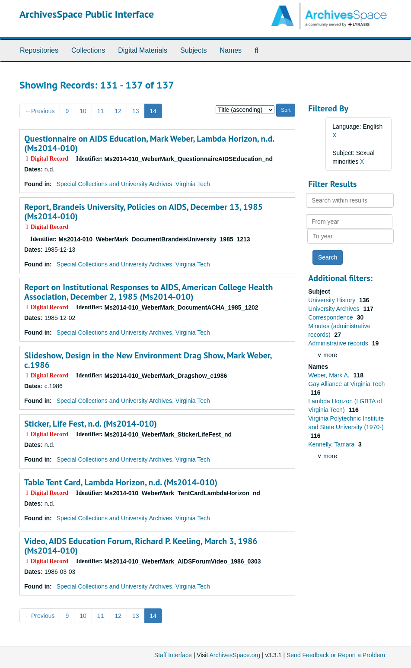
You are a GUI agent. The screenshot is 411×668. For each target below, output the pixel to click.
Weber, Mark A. (329, 375)
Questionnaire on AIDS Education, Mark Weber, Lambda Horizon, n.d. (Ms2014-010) (149, 143)
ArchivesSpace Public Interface (86, 14)
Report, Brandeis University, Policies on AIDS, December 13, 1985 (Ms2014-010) (143, 211)
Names (231, 50)
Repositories (39, 50)
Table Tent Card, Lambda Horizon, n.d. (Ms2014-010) (120, 482)
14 (153, 111)
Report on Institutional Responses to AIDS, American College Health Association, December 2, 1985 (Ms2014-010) (148, 292)
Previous (39, 111)
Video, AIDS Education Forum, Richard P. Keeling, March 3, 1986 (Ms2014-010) (141, 545)
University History (332, 300)
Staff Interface (173, 655)
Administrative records (339, 343)
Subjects (193, 50)
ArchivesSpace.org (234, 655)
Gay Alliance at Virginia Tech (346, 383)
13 (135, 111)
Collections (88, 50)
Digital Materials (142, 50)
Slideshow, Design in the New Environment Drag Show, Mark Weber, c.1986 (147, 360)
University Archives (334, 308)
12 (118, 111)
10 (83, 111)
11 (100, 111)
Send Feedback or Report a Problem (336, 655)
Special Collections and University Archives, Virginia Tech (133, 183)
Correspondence (331, 317)
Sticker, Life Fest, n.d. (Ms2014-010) (90, 423)
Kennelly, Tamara (332, 444)
